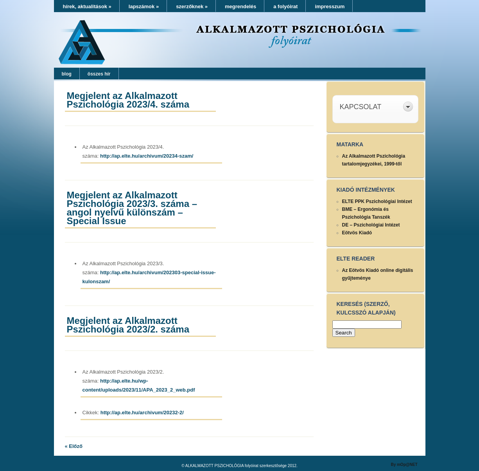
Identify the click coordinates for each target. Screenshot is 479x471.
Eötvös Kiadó (357, 233)
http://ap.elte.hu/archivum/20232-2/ (142, 412)
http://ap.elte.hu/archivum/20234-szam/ (146, 156)
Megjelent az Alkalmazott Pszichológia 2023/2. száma (128, 324)
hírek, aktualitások (87, 6)
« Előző (74, 446)
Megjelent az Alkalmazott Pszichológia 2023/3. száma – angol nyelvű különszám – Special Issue (132, 208)
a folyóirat (285, 6)
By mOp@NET (404, 464)
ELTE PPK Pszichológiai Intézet (377, 201)
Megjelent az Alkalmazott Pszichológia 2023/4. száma (128, 100)
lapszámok (144, 6)
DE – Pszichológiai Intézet (371, 225)
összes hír (99, 74)
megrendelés (240, 6)
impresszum (329, 6)
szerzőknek (192, 6)
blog (67, 74)
